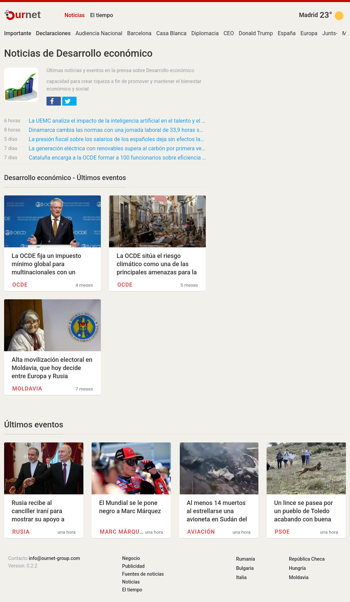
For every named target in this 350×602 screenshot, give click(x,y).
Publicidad (133, 566)
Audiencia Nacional (99, 33)
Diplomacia (205, 33)
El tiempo (101, 15)
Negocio (131, 558)
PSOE (282, 532)
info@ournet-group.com (54, 558)
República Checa (307, 559)
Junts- (329, 33)
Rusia (21, 532)
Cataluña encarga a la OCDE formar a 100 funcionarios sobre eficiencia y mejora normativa (117, 157)
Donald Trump (256, 33)
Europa (309, 33)
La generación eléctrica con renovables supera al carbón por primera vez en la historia (117, 148)
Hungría (297, 568)
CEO (229, 33)
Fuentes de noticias (143, 574)
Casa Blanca (171, 33)
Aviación (201, 532)
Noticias (75, 15)
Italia (241, 577)
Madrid (308, 15)
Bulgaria (245, 568)
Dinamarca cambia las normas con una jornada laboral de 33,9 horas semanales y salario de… (117, 130)
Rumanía (245, 559)
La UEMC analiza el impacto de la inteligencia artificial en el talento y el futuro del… (117, 121)
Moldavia (27, 388)
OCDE (20, 285)
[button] (53, 101)
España (287, 33)
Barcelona (139, 33)
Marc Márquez (122, 532)
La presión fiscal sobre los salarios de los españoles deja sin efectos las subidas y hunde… (117, 139)
